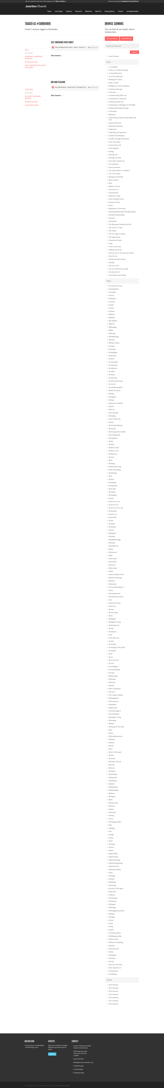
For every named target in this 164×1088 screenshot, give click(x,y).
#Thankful (112, 904)
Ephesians (112, 114)
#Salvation (112, 812)
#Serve (111, 818)
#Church (111, 358)
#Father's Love (114, 450)
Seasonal (112, 218)
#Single (111, 834)
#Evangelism (113, 438)
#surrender (38, 56)
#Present (111, 764)
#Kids (111, 615)
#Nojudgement (114, 698)
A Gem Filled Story (115, 73)
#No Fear (112, 691)
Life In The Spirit (114, 173)
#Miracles (112, 682)
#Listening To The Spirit (117, 647)
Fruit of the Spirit (114, 141)
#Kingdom (112, 618)
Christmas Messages (115, 89)
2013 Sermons (113, 994)
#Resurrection (113, 802)
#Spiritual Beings (114, 859)
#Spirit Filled (113, 853)
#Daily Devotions (114, 390)
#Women (112, 945)
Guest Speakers (114, 148)
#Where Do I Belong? (116, 942)
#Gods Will (112, 517)
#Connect (112, 374)
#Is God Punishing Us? (116, 587)
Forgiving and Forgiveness (118, 132)
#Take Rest (112, 891)
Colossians (112, 92)
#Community (113, 365)
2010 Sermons (113, 1003)
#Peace (111, 733)
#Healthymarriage (115, 539)
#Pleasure (28, 96)
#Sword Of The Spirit (116, 888)
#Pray (111, 748)
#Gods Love (113, 514)
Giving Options (110, 11)
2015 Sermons (113, 988)
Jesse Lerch (29, 89)
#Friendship (113, 495)
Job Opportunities (132, 11)
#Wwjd (111, 961)
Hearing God (113, 154)
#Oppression (113, 707)
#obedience (29, 58)
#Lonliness (112, 650)
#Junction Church (114, 603)
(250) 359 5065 (79, 1059)
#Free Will (112, 488)
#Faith (111, 441)
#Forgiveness (113, 485)
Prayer (111, 205)
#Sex (110, 825)
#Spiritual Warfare (115, 869)
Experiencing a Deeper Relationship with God (122, 118)
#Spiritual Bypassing (116, 863)
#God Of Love (113, 504)
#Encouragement (114, 434)
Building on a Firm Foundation (119, 85)
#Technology (113, 898)
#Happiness (113, 533)
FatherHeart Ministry (116, 126)
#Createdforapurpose (116, 387)
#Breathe (112, 339)
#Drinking (112, 415)
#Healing (112, 536)
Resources (78, 11)
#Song (111, 837)
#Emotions (112, 428)
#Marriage (112, 679)
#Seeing (111, 815)
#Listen (111, 641)
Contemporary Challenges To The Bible (122, 104)
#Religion (112, 796)
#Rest (110, 799)
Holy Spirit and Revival (117, 161)
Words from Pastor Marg (117, 259)
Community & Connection (118, 98)
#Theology (112, 907)
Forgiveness (113, 129)
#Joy (110, 599)
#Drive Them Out (114, 419)
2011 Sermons (113, 1000)
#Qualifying (113, 780)
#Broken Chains (114, 342)
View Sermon (56, 55)
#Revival (112, 806)
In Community (114, 164)
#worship (28, 98)
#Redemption (113, 787)
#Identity (112, 580)
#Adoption (112, 298)
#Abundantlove (114, 289)
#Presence (112, 758)
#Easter (111, 422)
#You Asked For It (115, 967)
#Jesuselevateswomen (116, 596)
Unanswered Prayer (115, 240)
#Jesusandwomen (114, 593)
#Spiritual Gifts (114, 866)
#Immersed (112, 584)
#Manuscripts (113, 676)
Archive (109, 979)
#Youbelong (113, 974)
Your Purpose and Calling (117, 275)
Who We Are (113, 256)
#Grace (111, 520)
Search (134, 52)
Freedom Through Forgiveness (119, 138)
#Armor (111, 308)
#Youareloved (113, 970)
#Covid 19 (112, 384)
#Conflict (112, 371)
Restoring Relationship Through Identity (122, 211)
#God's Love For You (116, 507)
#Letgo (111, 628)
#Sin (110, 831)
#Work (111, 951)
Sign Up (52, 1054)
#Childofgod (113, 352)
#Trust (111, 923)
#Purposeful (113, 777)
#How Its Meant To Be (116, 574)
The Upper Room (114, 237)
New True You (113, 189)
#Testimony (113, 901)
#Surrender (112, 885)
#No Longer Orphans (116, 695)
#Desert (111, 406)
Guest (27, 49)
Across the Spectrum (116, 76)
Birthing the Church (115, 79)
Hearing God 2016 (115, 157)
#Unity (111, 926)
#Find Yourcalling (115, 469)
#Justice (111, 609)
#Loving (111, 672)
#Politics (112, 742)
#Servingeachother (115, 821)
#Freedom (112, 492)
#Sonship (112, 844)
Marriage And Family (116, 176)
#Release (112, 793)
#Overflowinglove (115, 710)
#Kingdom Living (115, 622)
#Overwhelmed (114, 714)
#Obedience (113, 704)
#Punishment (113, 774)
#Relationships (114, 790)
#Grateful (112, 523)
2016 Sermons (113, 984)
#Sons (111, 840)
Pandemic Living (114, 195)
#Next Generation (115, 688)
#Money (111, 685)
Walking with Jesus (115, 249)
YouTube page (78, 1069)
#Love (111, 656)
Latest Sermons (114, 56)
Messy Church (113, 180)
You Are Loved (114, 265)
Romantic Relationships (117, 214)
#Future (111, 498)
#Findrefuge (113, 473)
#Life (110, 634)
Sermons (69, 11)
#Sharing (112, 828)
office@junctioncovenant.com (83, 1062)
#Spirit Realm (113, 856)
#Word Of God (114, 948)
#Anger (111, 304)
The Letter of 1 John (115, 227)
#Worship (112, 958)
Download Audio (31, 62)
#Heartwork (113, 552)
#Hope (111, 571)
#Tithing (111, 913)
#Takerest (112, 894)
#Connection (113, 377)
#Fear (110, 460)
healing (111, 151)
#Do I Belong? (114, 412)
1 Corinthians (113, 66)
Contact (120, 11)
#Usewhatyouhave (115, 932)
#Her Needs (113, 558)
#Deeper (111, 400)
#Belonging (113, 327)
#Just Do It (112, 606)
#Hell (110, 555)
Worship (111, 262)
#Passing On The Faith (116, 726)
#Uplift (111, 929)
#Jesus (111, 590)
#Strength (112, 875)
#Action (111, 295)
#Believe (112, 323)
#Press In (112, 767)
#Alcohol (112, 301)
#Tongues (112, 917)
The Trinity (112, 230)
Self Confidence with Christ (62, 42)
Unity (110, 243)
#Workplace (113, 955)
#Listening (112, 644)
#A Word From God (115, 285)
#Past (110, 729)
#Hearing (112, 542)
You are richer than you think (118, 268)
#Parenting (112, 720)
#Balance (112, 314)
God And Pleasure (31, 105)
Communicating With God (117, 95)
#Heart (111, 549)
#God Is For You (114, 501)
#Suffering (112, 882)
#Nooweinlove (114, 701)
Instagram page (79, 1072)
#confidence (29, 56)
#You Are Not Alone (115, 964)
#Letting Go (113, 631)
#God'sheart (113, 511)
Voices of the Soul (115, 246)
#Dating (111, 393)
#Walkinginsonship (115, 936)
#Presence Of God (115, 761)
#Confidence (113, 368)
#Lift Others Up (114, 637)
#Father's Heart (114, 447)
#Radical (112, 783)
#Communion (113, 361)
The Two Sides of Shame (117, 233)
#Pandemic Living (115, 717)
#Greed (111, 530)
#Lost (110, 653)
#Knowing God (114, 625)
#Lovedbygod (113, 666)
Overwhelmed (113, 192)
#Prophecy (112, 771)
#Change (112, 346)
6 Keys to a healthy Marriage (118, 70)
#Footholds (112, 482)
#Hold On (112, 564)
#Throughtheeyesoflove (117, 910)
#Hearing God (113, 545)
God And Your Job (115, 145)
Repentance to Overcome (117, 208)
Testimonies (113, 221)
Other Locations (60, 1)
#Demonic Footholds (116, 403)
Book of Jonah (113, 82)
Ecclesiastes (113, 111)
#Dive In (112, 409)
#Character (112, 349)
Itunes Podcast (112, 38)
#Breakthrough (114, 336)
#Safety (111, 809)
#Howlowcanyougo (115, 577)
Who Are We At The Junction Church (121, 252)
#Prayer (111, 755)
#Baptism (112, 317)
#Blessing (112, 333)
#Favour (111, 457)
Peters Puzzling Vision (116, 199)
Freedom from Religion (116, 135)
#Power (111, 745)
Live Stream (59, 11)
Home (49, 11)
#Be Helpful (113, 320)
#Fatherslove (113, 453)
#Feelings (112, 463)
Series (109, 62)
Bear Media (65, 1085)
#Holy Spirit (113, 568)
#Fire (110, 476)
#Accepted (112, 292)
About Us (98, 11)
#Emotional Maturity (116, 425)
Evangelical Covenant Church (129, 1)
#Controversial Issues (116, 381)
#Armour (112, 311)
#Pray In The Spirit (115, 752)
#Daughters (112, 396)
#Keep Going (113, 612)
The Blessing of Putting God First (120, 224)
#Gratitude (112, 526)
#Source (111, 847)
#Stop (111, 872)
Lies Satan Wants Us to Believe (119, 170)
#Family (111, 444)
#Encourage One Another (117, 431)
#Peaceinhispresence (115, 736)
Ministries (88, 11)
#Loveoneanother (114, 669)
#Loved (111, 663)
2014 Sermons (113, 991)
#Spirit (111, 850)
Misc (110, 183)
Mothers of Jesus (114, 186)
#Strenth (111, 879)
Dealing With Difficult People (119, 108)
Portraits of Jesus (114, 202)
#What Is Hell (113, 939)
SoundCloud (127, 38)
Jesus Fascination (114, 167)
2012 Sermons (113, 997)
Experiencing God (115, 122)
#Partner (111, 723)
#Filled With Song (115, 466)
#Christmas (112, 355)
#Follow (111, 479)
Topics (109, 280)
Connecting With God (116, 101)
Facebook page (78, 1065)
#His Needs (112, 561)
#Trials (111, 920)
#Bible (111, 330)
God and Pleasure (58, 82)
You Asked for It (114, 272)
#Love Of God (113, 660)
